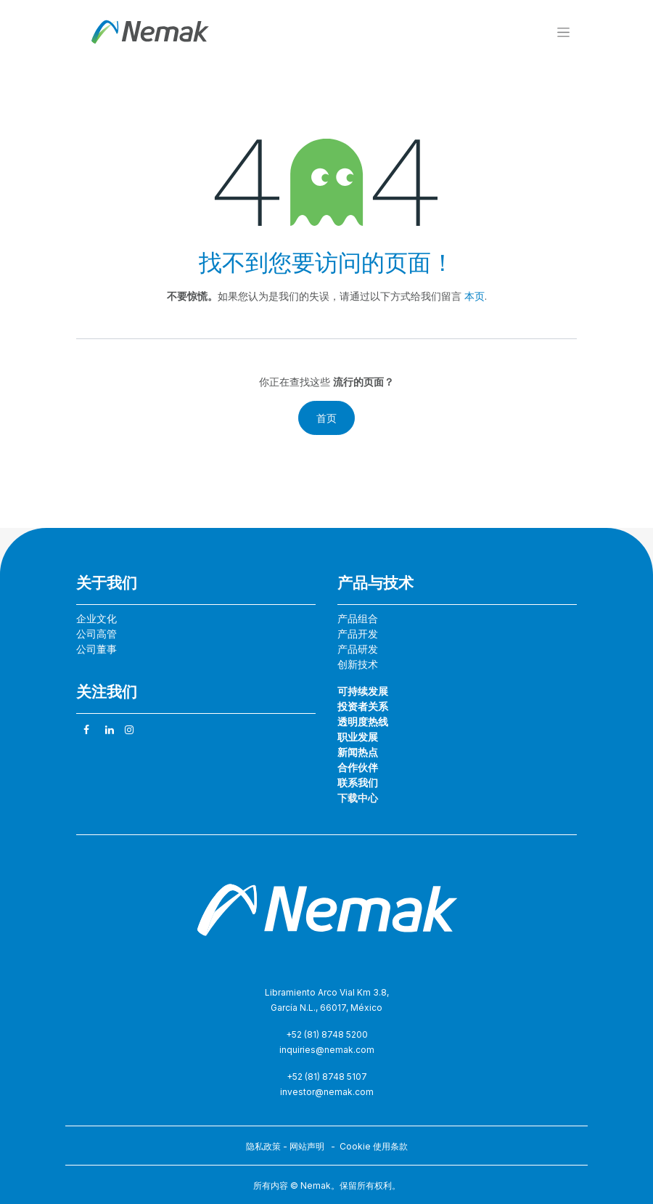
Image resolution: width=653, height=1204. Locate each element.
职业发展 (357, 737)
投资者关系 (362, 706)
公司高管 (96, 633)
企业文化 (96, 618)
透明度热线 (362, 721)
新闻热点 (357, 752)
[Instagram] (129, 730)
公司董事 (96, 649)
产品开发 (357, 633)
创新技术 (357, 664)
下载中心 (357, 798)
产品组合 (357, 618)
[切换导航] (563, 31)
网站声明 (306, 1146)
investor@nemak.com (327, 1091)
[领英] (109, 730)
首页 (326, 418)
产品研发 (357, 649)
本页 (474, 296)
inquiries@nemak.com (326, 1049)
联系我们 (357, 782)
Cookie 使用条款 (374, 1146)
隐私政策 (263, 1146)
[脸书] (86, 730)
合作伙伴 (357, 767)
